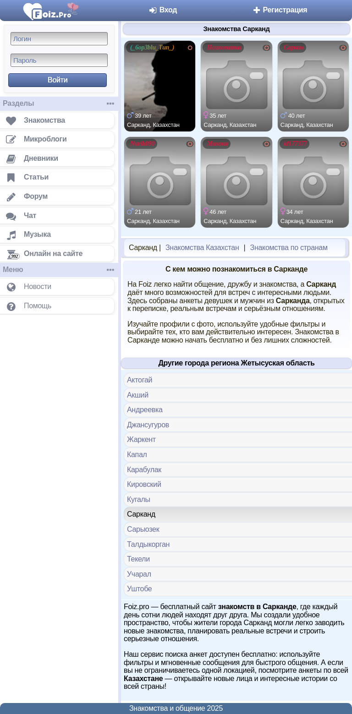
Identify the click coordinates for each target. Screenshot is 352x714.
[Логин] (59, 38)
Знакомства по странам (289, 247)
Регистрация (279, 10)
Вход (162, 10)
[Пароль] (59, 60)
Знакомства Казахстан (202, 247)
